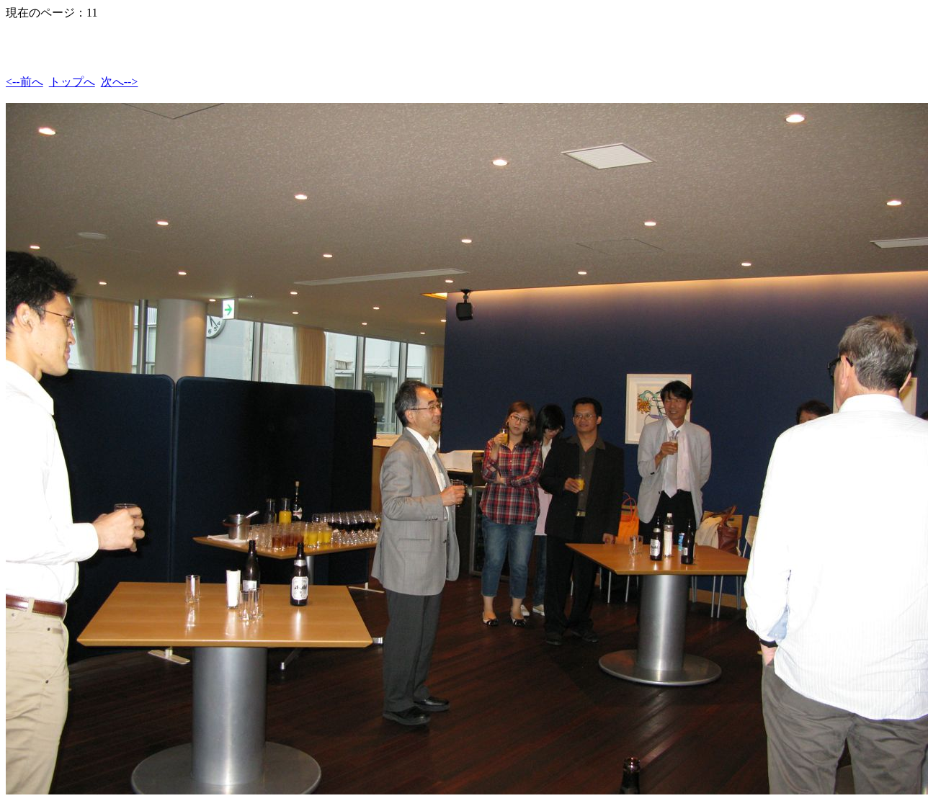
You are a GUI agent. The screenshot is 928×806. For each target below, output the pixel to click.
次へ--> (119, 82)
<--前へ (24, 82)
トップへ (72, 82)
